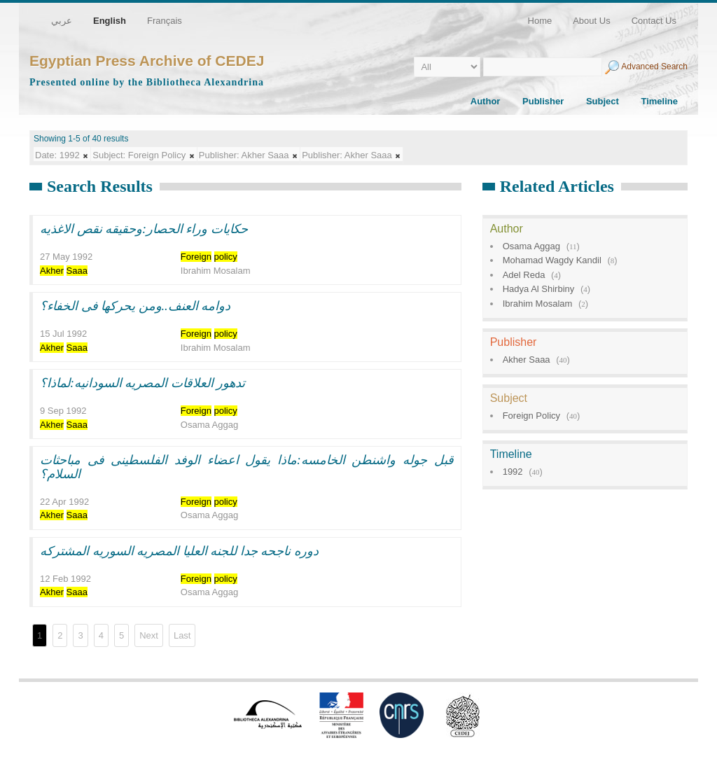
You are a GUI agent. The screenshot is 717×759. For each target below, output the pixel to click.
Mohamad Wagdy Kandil (552, 260)
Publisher (543, 101)
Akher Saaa (526, 359)
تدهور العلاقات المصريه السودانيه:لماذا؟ (143, 383)
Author (486, 101)
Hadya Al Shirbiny (539, 289)
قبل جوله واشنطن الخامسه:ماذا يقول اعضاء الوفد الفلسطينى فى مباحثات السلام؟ (247, 467)
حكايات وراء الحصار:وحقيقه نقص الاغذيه (144, 229)
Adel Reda (524, 275)
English (109, 20)
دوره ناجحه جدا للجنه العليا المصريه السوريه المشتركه (179, 551)
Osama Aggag (531, 246)
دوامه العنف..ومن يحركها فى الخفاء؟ (135, 306)
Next (148, 635)
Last (182, 635)
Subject (602, 101)
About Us (591, 20)
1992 (513, 471)
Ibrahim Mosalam (538, 303)
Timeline (659, 101)
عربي (61, 20)
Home (540, 20)
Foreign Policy (531, 415)
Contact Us (654, 20)
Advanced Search (654, 66)
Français (164, 20)
